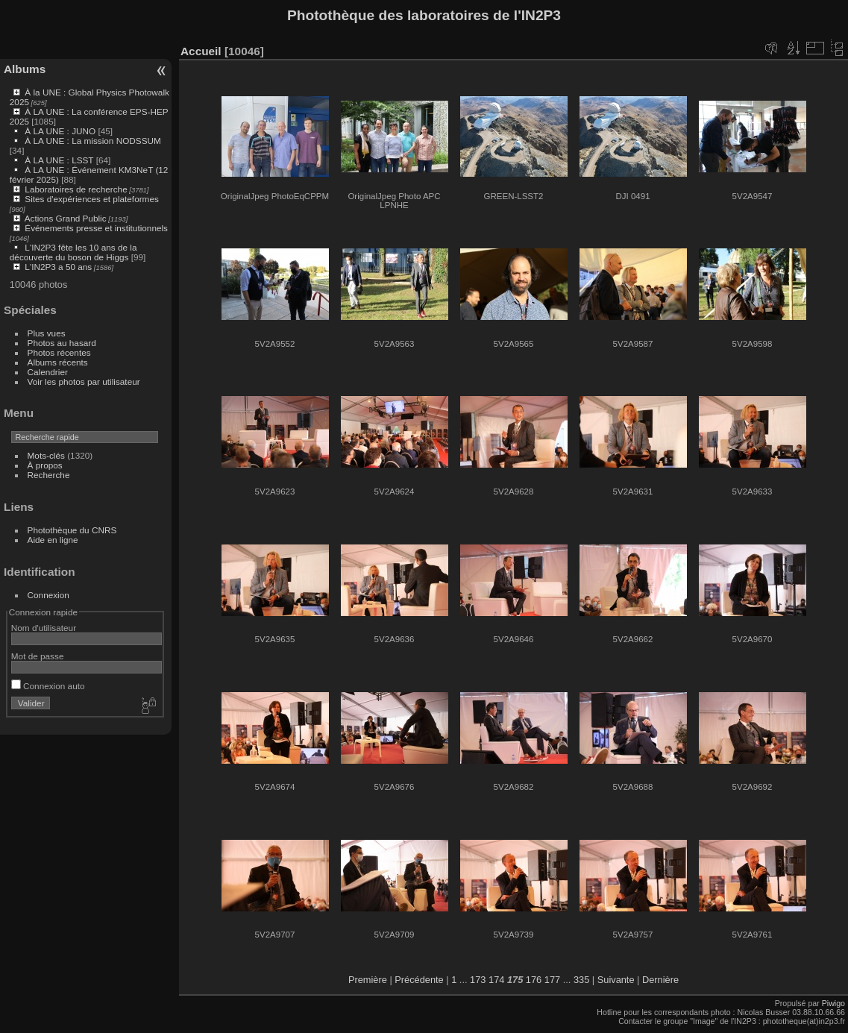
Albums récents (58, 362)
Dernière (660, 979)
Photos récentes (59, 352)
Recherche (49, 475)
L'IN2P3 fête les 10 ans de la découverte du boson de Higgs (73, 252)
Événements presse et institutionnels (96, 228)
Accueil (201, 51)
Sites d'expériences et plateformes (91, 199)
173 (478, 979)
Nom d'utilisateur (43, 627)
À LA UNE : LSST (59, 160)
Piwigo (833, 1003)
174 (496, 979)
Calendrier (48, 372)
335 (581, 979)
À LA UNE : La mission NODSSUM (92, 140)
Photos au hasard (62, 343)
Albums (24, 69)
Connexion (48, 595)
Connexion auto (48, 686)
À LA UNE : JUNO (61, 131)
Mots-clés (46, 455)
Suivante (616, 979)
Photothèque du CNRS (72, 530)
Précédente (419, 979)
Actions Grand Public (66, 218)
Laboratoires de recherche (76, 189)
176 (533, 979)
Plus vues (47, 333)
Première (367, 979)
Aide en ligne (53, 539)
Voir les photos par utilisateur (84, 381)
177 (552, 979)
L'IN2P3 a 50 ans (58, 266)
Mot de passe (37, 656)
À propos (45, 465)
